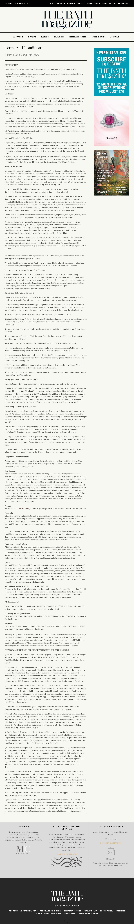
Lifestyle (114, 37)
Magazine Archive (93, 3)
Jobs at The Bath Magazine (48, 914)
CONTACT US (81, 3)
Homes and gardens (78, 37)
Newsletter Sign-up (57, 3)
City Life (32, 37)
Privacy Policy (24, 509)
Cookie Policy (106, 911)
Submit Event (70, 914)
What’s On (18, 37)
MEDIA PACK (71, 3)
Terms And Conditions (50, 911)
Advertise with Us (29, 911)
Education (59, 37)
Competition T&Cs (72, 911)
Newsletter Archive (88, 914)
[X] (28, 3)
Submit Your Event (109, 3)
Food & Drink (99, 37)
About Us (13, 911)
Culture (45, 37)
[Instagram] (20, 3)
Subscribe (120, 911)
